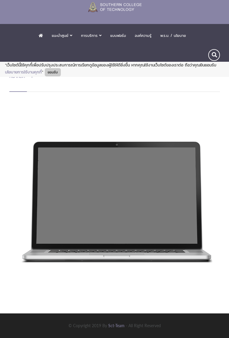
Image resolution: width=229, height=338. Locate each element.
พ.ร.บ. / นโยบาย (173, 35)
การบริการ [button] (91, 35)
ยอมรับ (53, 72)
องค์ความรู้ (143, 35)
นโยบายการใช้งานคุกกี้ (23, 72)
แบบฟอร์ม (118, 35)
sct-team (117, 325)
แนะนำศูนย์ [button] (62, 35)
